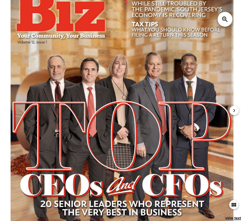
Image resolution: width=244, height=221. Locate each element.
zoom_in (225, 19)
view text (233, 218)
